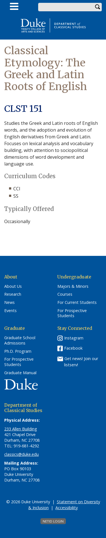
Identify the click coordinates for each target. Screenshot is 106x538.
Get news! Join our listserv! (81, 361)
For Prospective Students (72, 313)
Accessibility (66, 507)
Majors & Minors (72, 286)
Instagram (73, 338)
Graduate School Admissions (19, 340)
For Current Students (77, 302)
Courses (64, 294)
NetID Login (53, 521)
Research (12, 294)
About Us (13, 286)
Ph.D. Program (17, 351)
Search (97, 7)
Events (10, 310)
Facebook (73, 348)
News (9, 302)
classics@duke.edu (21, 454)
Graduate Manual (20, 372)
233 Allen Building (20, 429)
